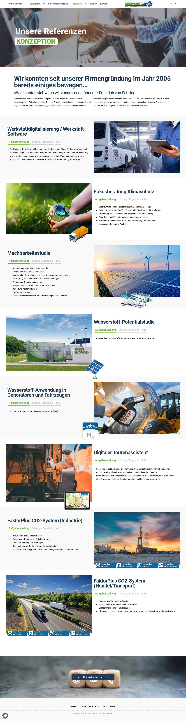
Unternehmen (18, 4)
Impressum (74, 706)
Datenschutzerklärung (90, 706)
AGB (105, 706)
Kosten (93, 3)
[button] (5, 716)
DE (173, 4)
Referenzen (79, 4)
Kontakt (104, 3)
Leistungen (37, 4)
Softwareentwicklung (58, 3)
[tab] (105, 359)
